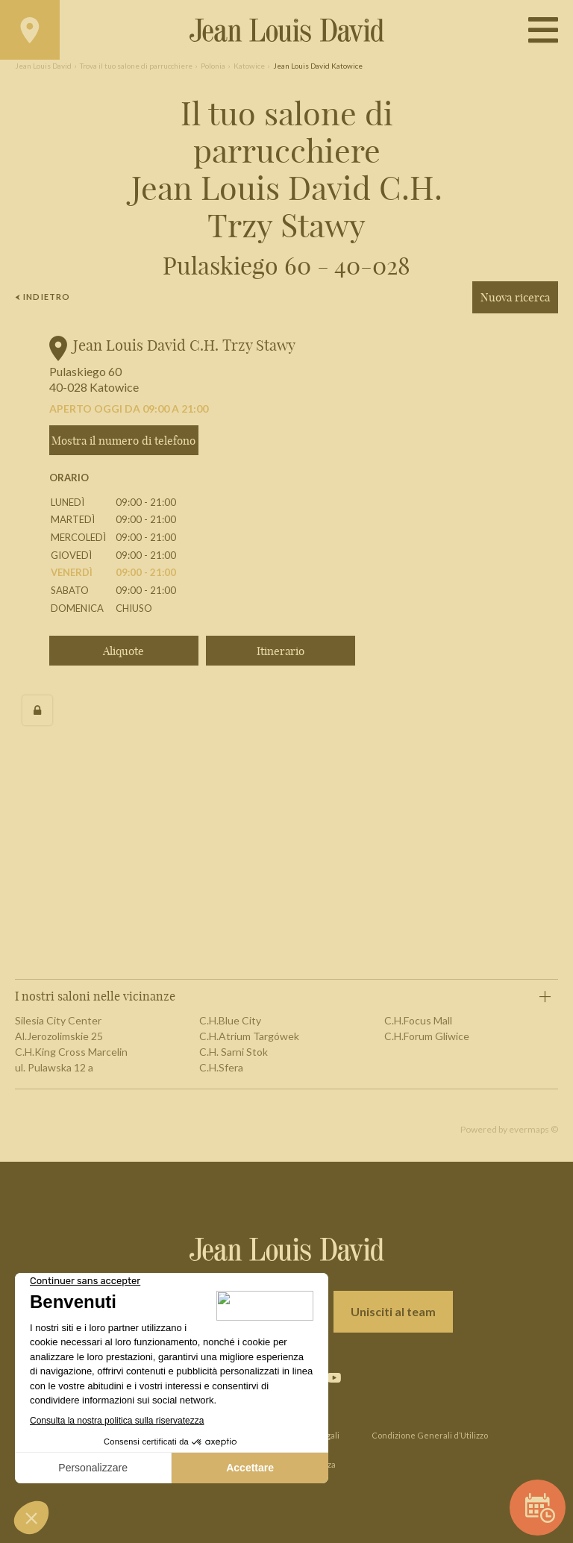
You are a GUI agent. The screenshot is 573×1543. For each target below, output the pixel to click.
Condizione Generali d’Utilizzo (430, 1435)
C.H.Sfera (221, 1067)
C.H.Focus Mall (418, 1020)
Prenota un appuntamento (540, 1508)
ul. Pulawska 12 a (54, 1067)
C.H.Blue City (230, 1020)
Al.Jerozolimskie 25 (59, 1036)
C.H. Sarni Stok (233, 1051)
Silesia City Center (58, 1020)
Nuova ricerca (515, 297)
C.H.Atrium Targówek (249, 1036)
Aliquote (123, 651)
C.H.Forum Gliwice (426, 1036)
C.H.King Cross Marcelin (71, 1051)
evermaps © (533, 1129)
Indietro (42, 296)
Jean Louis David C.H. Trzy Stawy (184, 345)
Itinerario (280, 651)
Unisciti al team (393, 1311)
